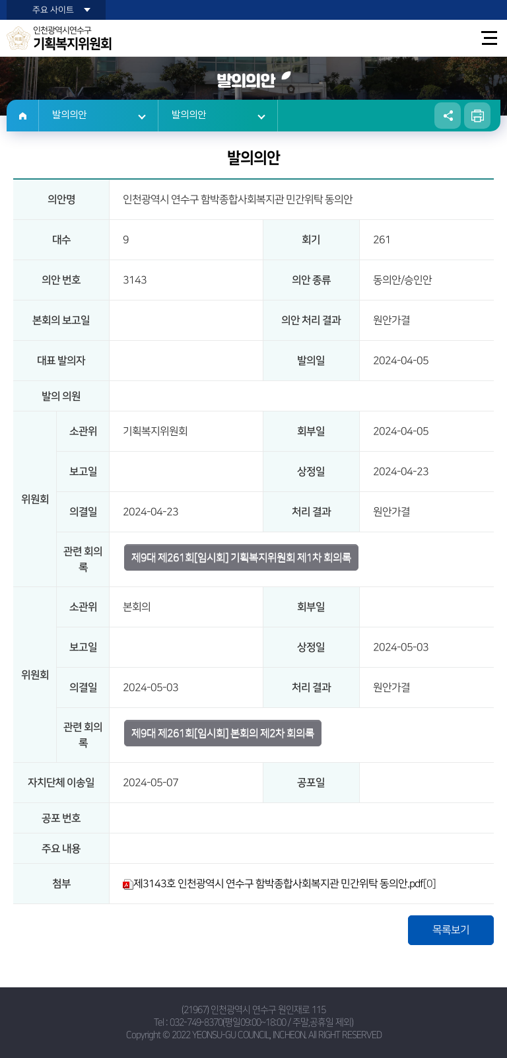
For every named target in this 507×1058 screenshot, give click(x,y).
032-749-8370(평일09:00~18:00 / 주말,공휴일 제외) (261, 1022)
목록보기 (450, 930)
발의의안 (69, 115)
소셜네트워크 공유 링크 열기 (447, 115)
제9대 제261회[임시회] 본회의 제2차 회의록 (222, 733)
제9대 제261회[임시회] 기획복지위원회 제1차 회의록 (241, 557)
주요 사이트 (53, 10)
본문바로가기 (0, 0)
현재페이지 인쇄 (477, 115)
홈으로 (23, 115)
